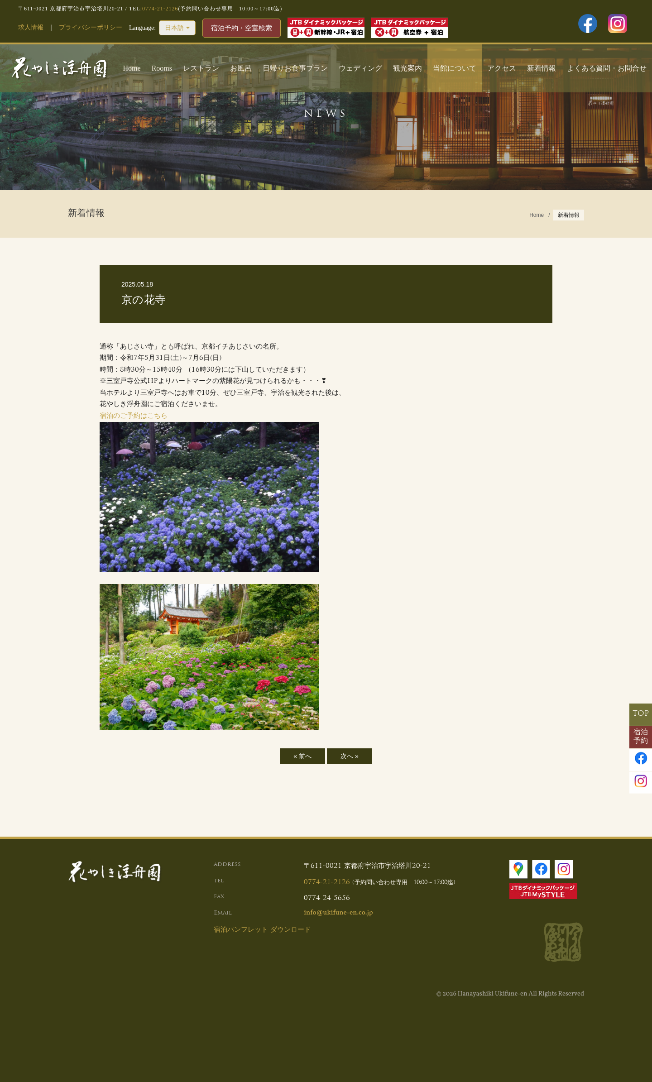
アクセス (501, 68)
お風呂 (241, 68)
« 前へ (302, 756)
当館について (454, 68)
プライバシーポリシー (90, 27)
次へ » (349, 756)
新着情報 (541, 68)
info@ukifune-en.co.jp (338, 913)
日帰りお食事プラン (295, 68)
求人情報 (30, 27)
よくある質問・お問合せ (607, 68)
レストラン (201, 68)
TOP (641, 714)
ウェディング (360, 68)
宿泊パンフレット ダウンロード (262, 930)
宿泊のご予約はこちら (134, 416)
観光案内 (407, 68)
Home (132, 68)
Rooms (162, 68)
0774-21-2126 (160, 8)
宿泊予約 (640, 737)
